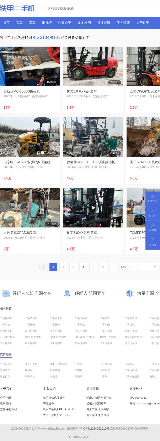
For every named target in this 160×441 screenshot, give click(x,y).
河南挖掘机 (6, 330)
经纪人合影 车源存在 (99, 397)
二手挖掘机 (6, 318)
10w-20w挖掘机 (133, 337)
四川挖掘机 (31, 330)
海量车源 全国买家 (97, 409)
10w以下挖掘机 (108, 337)
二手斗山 (105, 324)
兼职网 (78, 376)
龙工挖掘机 (56, 343)
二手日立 (80, 324)
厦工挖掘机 (131, 343)
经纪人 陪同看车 (96, 403)
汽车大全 (130, 364)
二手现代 (130, 324)
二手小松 (5, 324)
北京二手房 (31, 364)
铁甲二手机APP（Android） (60, 409)
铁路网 (28, 370)
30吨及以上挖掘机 (85, 337)
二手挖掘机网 (132, 376)
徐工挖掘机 (106, 343)
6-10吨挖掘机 (7, 337)
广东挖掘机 (106, 330)
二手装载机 (31, 318)
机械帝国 (55, 370)
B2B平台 (30, 376)
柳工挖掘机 (31, 343)
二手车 (78, 364)
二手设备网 (6, 364)
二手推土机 (56, 318)
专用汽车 (5, 370)
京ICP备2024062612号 (94, 428)
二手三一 (55, 324)
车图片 (78, 370)
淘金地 (53, 376)
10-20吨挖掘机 (33, 337)
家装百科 (5, 376)
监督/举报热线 (8, 409)
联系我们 (5, 403)
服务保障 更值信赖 (97, 415)
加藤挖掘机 (81, 343)
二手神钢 (30, 324)
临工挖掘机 (6, 343)
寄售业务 (48, 403)
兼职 (152, 376)
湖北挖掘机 (81, 330)
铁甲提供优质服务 (54, 397)
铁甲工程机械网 (58, 364)
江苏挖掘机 (56, 330)
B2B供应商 (106, 364)
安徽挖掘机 (131, 330)
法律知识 (105, 370)
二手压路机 (81, 318)
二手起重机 (131, 318)
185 (123, 267)
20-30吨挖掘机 (58, 337)
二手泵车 (105, 318)
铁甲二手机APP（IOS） (57, 415)
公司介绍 (5, 397)
